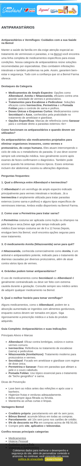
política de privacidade (30, 459)
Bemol (58, 53)
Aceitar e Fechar (53, 459)
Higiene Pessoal (18, 441)
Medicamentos (17, 438)
